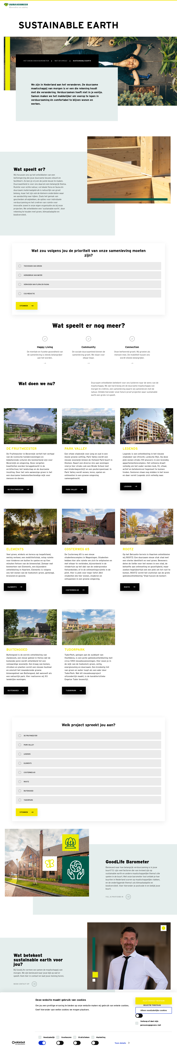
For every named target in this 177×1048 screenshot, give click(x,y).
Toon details (120, 1041)
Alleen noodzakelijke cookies (153, 1008)
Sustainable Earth (82, 61)
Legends (27, 754)
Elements (28, 763)
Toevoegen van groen (33, 266)
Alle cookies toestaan (154, 999)
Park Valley (29, 745)
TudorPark (28, 800)
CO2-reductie (29, 294)
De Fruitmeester (30, 736)
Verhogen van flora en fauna (36, 284)
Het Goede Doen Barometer (36, 61)
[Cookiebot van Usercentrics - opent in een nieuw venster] (18, 1041)
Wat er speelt (61, 61)
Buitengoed (28, 791)
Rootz (26, 782)
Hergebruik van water (33, 275)
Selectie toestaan (152, 1003)
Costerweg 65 (29, 772)
